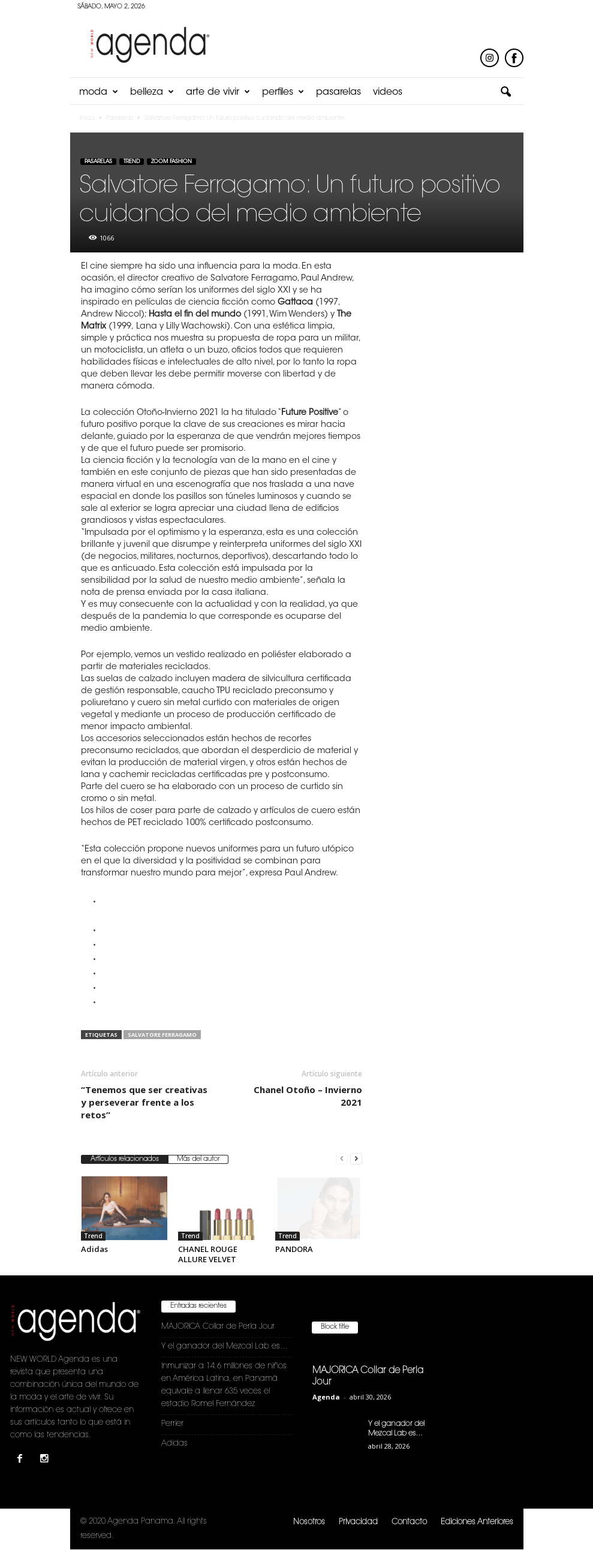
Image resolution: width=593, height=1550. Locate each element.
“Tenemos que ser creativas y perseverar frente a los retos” (144, 1102)
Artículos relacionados (125, 1159)
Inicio (87, 119)
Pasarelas (338, 92)
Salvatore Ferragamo (162, 1035)
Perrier (172, 1424)
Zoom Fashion (171, 161)
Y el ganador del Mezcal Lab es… (224, 1346)
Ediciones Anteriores (477, 1522)
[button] (505, 92)
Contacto (409, 1522)
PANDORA (294, 1249)
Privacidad (358, 1522)
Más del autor (198, 1159)
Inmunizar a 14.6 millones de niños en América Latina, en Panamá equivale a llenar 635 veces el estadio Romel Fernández (224, 1385)
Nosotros (309, 1522)
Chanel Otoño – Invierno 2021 (308, 1096)
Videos (387, 92)
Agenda (326, 1396)
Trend (132, 161)
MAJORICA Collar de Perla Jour (218, 1327)
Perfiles (283, 92)
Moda (98, 92)
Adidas (94, 1249)
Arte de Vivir (218, 92)
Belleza (152, 92)
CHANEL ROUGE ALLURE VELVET (207, 1254)
